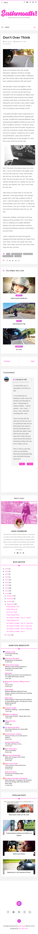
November (10, 598)
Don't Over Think (11, 612)
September (10, 604)
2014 (7, 588)
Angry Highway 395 (12, 620)
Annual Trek (9, 685)
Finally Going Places (12, 615)
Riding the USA (10, 721)
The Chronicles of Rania (13, 734)
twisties (18, 256)
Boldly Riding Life (11, 609)
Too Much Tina (23, 928)
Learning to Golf (21, 379)
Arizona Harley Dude (12, 742)
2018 (7, 577)
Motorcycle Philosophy (13, 755)
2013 (7, 591)
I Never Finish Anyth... (12, 665)
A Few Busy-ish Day (11, 653)
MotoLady (8, 673)
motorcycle (28, 254)
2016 (7, 582)
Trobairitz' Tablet (10, 708)
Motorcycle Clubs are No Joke (19, 815)
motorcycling (8, 256)
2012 (7, 593)
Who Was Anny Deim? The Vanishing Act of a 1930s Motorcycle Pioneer (18, 675)
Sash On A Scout (11, 772)
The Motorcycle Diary (12, 727)
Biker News (9, 698)
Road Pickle (9, 689)
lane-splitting (16, 254)
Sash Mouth (22, 926)
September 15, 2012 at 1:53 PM (21, 382)
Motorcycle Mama (19, 854)
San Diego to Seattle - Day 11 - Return (18, 617)
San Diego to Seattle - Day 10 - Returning (19, 623)
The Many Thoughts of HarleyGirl (16, 778)
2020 (7, 571)
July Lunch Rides (10, 750)
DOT (8, 254)
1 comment (7, 44)
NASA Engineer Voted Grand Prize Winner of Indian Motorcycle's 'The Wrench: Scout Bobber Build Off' (18, 701)
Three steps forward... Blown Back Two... (18, 716)
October (9, 601)
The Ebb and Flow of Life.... (13, 744)
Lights (7, 722)
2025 (7, 569)
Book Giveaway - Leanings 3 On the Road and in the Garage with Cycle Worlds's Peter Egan (18, 781)
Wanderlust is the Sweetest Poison (19, 872)
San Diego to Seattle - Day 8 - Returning (19, 628)
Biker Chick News (11, 749)
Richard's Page (10, 652)
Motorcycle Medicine (19, 298)
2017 (7, 580)
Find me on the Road (12, 658)
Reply (22, 464)
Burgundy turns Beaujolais (13, 660)
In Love (19, 349)
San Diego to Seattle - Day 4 (15, 631)
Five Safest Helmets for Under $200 (16, 729)
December (10, 596)
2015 (7, 585)
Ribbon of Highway (11, 714)
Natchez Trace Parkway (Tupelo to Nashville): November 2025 (16, 667)
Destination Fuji (19, 324)
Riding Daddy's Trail (12, 606)
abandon (19, 346)
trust (19, 321)
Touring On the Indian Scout (14, 773)
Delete (30, 464)
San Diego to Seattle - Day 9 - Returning (19, 626)
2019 (7, 574)
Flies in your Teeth (11, 763)
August (9, 635)
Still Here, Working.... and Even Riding (17, 709)
